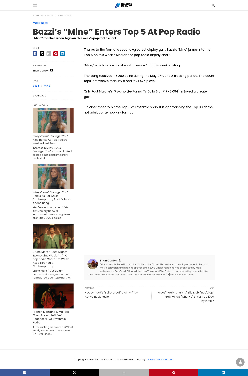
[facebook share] (35, 53)
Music (50, 15)
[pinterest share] (55, 53)
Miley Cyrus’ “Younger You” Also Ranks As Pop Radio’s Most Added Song (50, 139)
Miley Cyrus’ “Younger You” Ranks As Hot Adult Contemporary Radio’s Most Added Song (52, 197)
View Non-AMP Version (160, 359)
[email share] (48, 53)
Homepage (38, 15)
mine (47, 85)
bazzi (36, 85)
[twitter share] (42, 53)
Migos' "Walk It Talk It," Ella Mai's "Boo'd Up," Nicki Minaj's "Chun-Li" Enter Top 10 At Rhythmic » (186, 297)
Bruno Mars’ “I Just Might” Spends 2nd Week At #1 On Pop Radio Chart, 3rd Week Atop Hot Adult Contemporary (51, 259)
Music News (64, 15)
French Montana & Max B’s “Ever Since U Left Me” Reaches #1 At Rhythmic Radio (51, 317)
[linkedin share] (62, 53)
